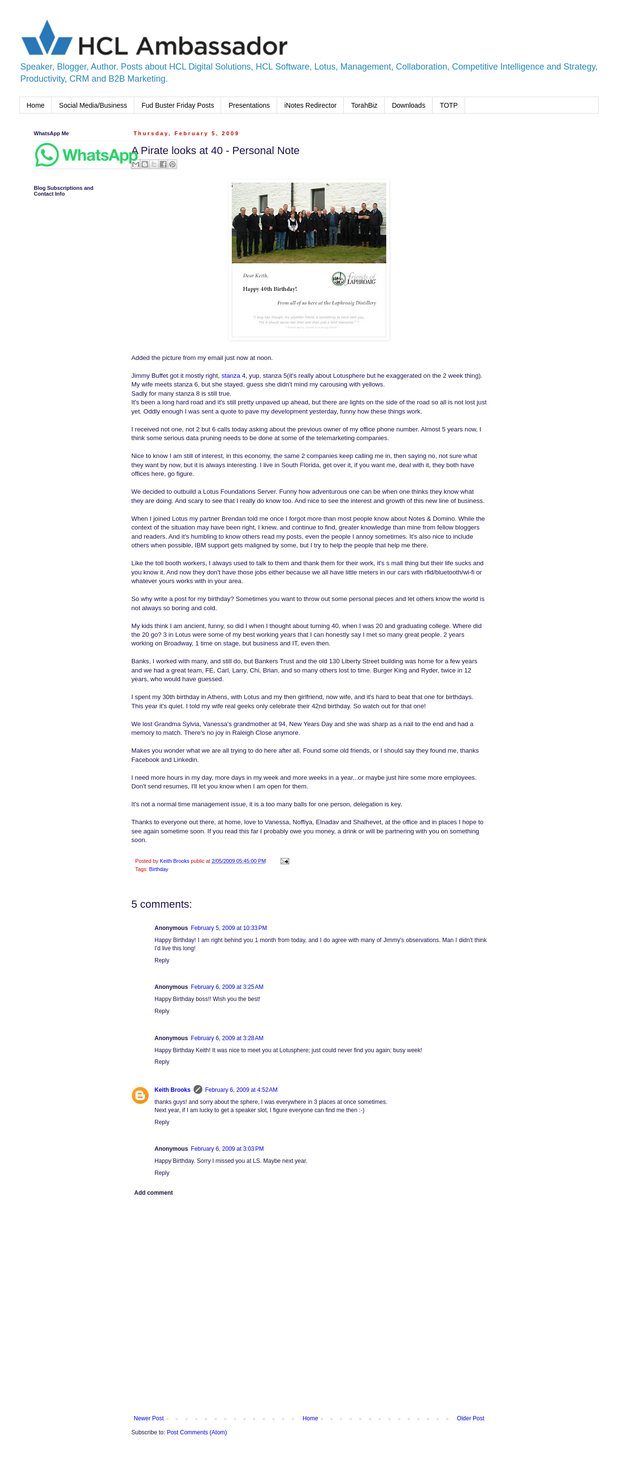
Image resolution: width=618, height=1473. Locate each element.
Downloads (408, 105)
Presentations (249, 105)
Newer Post (149, 1418)
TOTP (449, 105)
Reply (161, 960)
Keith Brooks (172, 1090)
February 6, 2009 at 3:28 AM (227, 1038)
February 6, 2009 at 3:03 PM (227, 1148)
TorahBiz (364, 105)
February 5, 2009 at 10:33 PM (229, 928)
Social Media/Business (93, 105)
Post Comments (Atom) (197, 1432)
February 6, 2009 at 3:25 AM (227, 987)
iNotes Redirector (310, 105)
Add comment (153, 1192)
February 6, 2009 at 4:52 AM (241, 1090)
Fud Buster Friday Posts (177, 105)
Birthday (159, 869)
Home (35, 105)
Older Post (470, 1418)
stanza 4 (234, 375)
